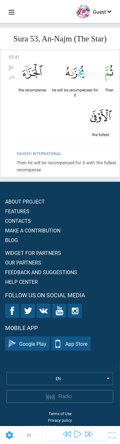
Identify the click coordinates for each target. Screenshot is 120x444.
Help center (21, 281)
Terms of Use (60, 413)
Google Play (27, 344)
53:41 (14, 57)
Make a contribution (32, 230)
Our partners (23, 262)
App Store (70, 344)
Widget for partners (33, 252)
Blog (11, 240)
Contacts (18, 220)
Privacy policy (60, 420)
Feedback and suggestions (41, 272)
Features (17, 211)
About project (25, 201)
